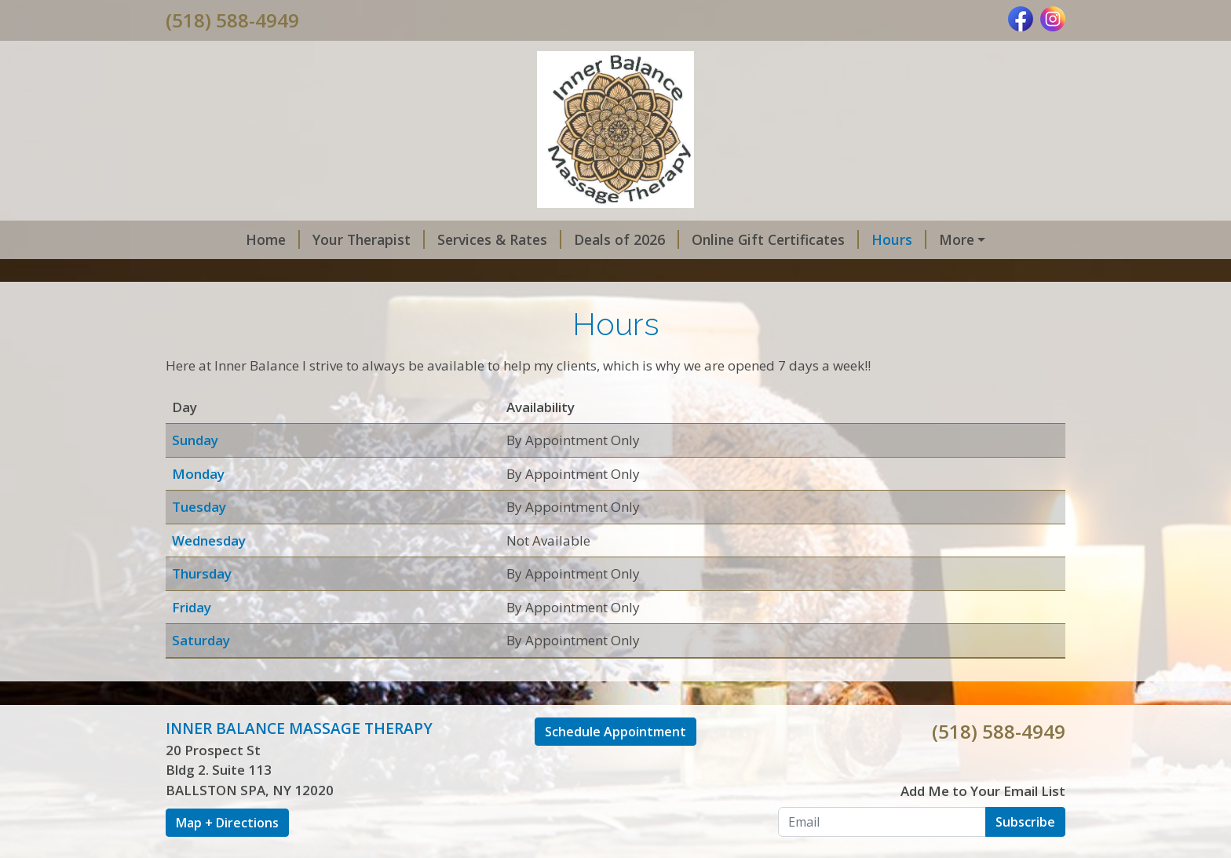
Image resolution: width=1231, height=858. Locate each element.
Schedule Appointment (615, 764)
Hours (831, 239)
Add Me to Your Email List (982, 824)
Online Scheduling (937, 239)
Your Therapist (301, 239)
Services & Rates (432, 239)
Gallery (208, 272)
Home (205, 239)
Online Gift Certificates (707, 239)
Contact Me (289, 272)
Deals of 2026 (559, 239)
